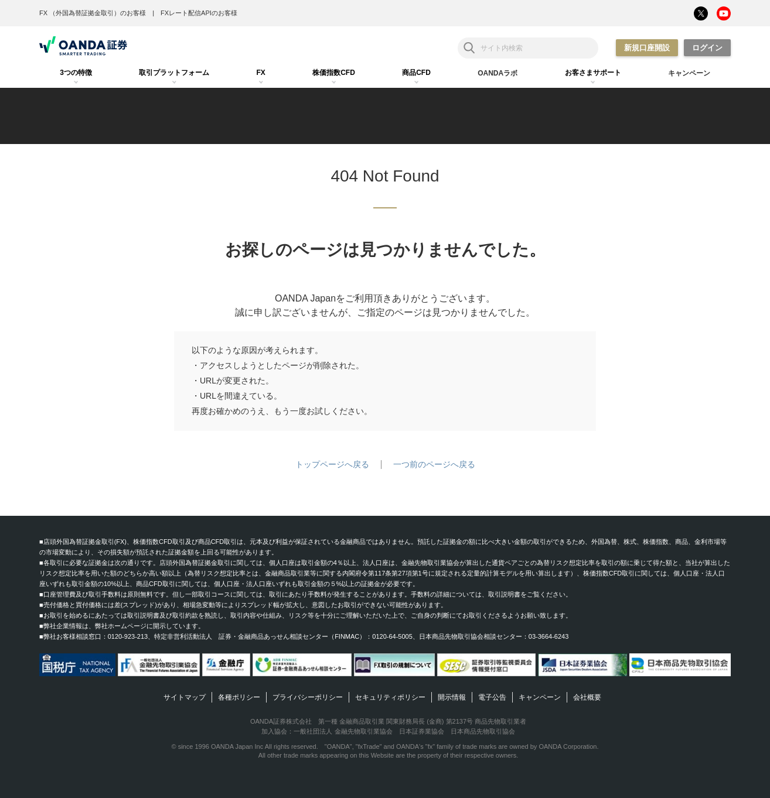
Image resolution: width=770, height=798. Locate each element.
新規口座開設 (647, 47)
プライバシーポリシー (307, 697)
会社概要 (587, 697)
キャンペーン (540, 697)
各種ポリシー (239, 697)
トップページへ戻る (332, 464)
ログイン (707, 47)
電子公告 (492, 697)
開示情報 (452, 697)
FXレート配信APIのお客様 (199, 12)
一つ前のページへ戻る (434, 464)
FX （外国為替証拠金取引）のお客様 (92, 12)
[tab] (76, 73)
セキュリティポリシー (390, 697)
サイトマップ (184, 697)
